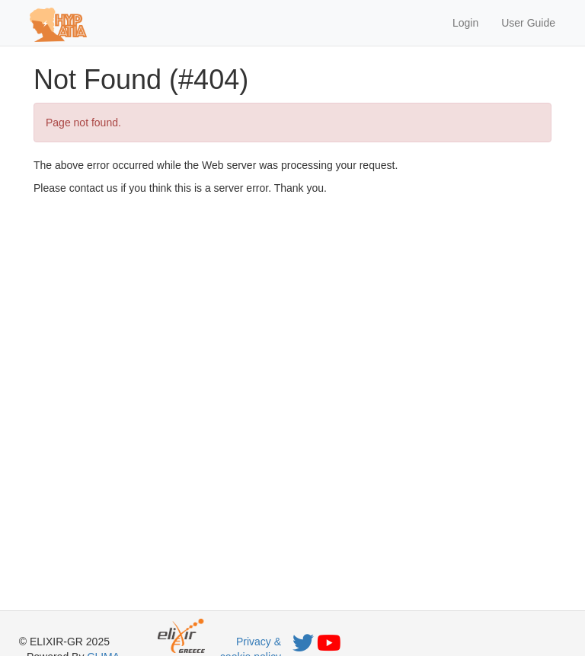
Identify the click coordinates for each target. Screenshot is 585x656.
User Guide (528, 23)
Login (465, 23)
